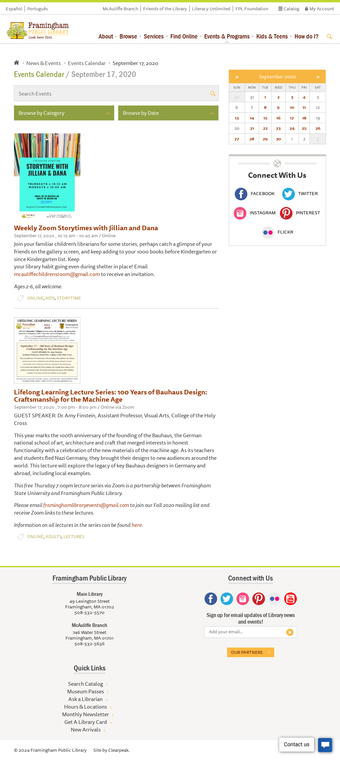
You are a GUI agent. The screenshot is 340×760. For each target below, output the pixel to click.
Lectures (73, 536)
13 (237, 117)
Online (35, 298)
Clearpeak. (118, 750)
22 (265, 128)
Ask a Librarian (85, 699)
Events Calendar (87, 63)
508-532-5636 (89, 643)
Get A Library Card (85, 722)
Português (37, 8)
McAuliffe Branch (120, 8)
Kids (50, 298)
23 (278, 128)
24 (292, 128)
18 (304, 117)
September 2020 (277, 76)
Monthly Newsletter (85, 714)
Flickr (277, 232)
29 (265, 138)
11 (304, 107)
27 (236, 138)
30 (278, 138)
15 (265, 117)
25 (304, 128)
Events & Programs (227, 36)
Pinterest (300, 212)
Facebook (255, 193)
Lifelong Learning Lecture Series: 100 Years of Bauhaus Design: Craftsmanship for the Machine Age (110, 395)
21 (252, 128)
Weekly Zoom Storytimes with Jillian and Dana (86, 228)
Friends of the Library (165, 8)
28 (251, 138)
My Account (321, 9)
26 (317, 128)
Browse (128, 36)
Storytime (69, 298)
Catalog (291, 9)
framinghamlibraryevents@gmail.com (86, 505)
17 (292, 117)
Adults (53, 536)
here (136, 524)
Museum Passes (85, 691)
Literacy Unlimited (211, 8)
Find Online (184, 36)
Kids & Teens (272, 36)
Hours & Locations (85, 707)
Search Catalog (85, 684)
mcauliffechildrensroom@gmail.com (57, 274)
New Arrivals (86, 729)
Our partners (247, 652)
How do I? (307, 36)
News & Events (43, 63)
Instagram (255, 212)
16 (278, 117)
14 (252, 117)
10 (292, 107)
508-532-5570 (89, 612)
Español (14, 8)
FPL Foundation (251, 8)
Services (154, 36)
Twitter (300, 193)
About (106, 36)
